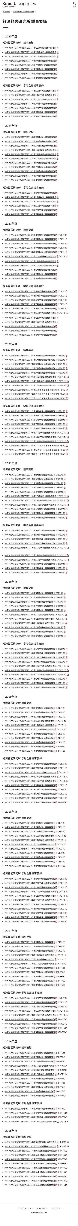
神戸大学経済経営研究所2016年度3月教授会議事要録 (29, 1052)
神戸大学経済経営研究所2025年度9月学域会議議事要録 (30, 103)
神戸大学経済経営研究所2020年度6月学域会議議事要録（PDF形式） (35, 653)
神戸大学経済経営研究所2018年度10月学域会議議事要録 (30, 900)
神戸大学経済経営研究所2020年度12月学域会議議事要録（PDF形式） (36, 674)
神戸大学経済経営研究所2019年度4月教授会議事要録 (29, 750)
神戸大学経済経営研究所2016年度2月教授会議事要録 (29, 1057)
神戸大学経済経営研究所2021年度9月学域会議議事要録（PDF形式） (35, 543)
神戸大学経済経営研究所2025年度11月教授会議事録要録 (30, 52)
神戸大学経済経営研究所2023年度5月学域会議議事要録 (30, 295)
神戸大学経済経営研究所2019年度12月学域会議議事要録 (30, 772)
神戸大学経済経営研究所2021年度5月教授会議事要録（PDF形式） (34, 479)
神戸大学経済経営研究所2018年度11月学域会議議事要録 (30, 895)
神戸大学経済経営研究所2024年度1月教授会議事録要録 (30, 145)
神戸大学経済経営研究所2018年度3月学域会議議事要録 (30, 878)
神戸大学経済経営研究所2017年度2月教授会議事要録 (29, 946)
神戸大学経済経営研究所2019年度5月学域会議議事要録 (30, 798)
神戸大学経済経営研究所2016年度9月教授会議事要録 (29, 1078)
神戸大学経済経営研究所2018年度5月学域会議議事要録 (30, 917)
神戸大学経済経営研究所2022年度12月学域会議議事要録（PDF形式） (36, 441)
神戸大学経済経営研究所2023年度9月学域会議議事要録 (30, 308)
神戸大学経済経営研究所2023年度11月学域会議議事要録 (30, 317)
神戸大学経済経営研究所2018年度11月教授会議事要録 (29, 840)
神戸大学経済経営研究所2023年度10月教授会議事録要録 (30, 256)
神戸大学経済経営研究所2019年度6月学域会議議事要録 (30, 793)
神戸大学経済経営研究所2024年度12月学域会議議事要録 (30, 197)
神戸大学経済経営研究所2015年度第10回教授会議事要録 (30, 1146)
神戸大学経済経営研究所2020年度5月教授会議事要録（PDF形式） (34, 597)
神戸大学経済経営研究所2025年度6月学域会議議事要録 (30, 112)
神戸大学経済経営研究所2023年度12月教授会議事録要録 (30, 265)
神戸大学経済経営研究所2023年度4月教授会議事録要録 (30, 235)
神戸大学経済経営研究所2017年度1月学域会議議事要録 (30, 1006)
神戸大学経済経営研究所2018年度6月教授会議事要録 (29, 857)
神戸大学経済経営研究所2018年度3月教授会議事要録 (29, 823)
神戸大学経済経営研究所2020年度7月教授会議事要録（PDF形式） (34, 605)
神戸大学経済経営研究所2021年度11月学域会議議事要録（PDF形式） (36, 555)
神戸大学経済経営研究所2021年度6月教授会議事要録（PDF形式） (34, 483)
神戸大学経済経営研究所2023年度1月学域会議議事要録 (30, 326)
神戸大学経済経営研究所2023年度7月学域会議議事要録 (30, 304)
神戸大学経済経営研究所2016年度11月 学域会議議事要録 (31, 1121)
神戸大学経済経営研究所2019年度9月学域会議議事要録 (30, 785)
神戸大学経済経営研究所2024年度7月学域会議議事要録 (30, 210)
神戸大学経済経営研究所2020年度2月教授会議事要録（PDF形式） (34, 631)
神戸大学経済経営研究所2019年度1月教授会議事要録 (29, 716)
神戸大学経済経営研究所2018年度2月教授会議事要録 (29, 827)
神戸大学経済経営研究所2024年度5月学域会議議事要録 (30, 214)
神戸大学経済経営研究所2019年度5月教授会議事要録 (29, 746)
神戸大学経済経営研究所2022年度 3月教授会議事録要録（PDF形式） (35, 398)
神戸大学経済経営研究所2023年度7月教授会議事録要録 (30, 247)
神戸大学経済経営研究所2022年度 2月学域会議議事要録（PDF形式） (35, 449)
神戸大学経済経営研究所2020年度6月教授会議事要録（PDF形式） (34, 601)
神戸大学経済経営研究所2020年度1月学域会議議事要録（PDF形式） (35, 678)
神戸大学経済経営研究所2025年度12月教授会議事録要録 (30, 47)
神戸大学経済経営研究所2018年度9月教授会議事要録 (29, 848)
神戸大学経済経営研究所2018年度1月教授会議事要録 (29, 831)
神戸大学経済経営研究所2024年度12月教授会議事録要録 (30, 150)
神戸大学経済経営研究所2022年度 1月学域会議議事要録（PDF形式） (35, 445)
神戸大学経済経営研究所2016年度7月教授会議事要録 (29, 1082)
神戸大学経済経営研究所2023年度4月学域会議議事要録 (30, 291)
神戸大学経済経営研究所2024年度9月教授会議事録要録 (30, 162)
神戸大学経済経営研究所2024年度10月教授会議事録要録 (30, 158)
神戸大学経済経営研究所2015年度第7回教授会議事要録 (30, 1159)
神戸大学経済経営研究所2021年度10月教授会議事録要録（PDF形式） (36, 496)
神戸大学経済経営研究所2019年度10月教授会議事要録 (29, 729)
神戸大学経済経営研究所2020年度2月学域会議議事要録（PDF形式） (35, 683)
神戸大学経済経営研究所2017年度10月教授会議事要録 (29, 963)
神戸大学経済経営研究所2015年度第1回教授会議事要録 (30, 1184)
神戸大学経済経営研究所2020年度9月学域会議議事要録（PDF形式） (35, 661)
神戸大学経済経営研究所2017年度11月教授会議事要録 (29, 959)
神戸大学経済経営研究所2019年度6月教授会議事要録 (29, 742)
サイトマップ (55, 1208)
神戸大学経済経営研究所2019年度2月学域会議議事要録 (30, 768)
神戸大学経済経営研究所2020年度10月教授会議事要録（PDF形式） (35, 614)
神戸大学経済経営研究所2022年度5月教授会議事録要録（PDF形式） (35, 359)
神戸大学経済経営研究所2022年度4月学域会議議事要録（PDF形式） (35, 411)
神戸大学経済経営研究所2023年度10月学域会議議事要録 (30, 312)
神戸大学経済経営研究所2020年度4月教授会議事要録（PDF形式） (34, 593)
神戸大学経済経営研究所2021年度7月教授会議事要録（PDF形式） (34, 487)
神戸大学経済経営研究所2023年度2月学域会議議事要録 (30, 330)
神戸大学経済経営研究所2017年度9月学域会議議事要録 (30, 1019)
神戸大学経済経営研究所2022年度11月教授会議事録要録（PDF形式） (36, 381)
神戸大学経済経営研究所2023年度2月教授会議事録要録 (30, 274)
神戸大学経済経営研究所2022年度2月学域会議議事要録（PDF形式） (35, 568)
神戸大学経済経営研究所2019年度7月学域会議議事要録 (30, 789)
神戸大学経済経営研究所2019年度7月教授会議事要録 (29, 738)
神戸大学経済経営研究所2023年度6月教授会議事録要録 (30, 243)
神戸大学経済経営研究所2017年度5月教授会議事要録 (29, 980)
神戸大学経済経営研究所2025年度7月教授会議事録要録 (30, 65)
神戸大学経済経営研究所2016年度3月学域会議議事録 (29, 1108)
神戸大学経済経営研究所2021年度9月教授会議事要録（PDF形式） (34, 491)
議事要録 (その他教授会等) (23, 11)
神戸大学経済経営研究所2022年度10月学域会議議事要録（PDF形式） (36, 432)
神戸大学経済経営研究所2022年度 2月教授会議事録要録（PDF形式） (35, 394)
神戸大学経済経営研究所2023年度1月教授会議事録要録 (30, 269)
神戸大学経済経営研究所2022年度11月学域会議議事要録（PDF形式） (36, 436)
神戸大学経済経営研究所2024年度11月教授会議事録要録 (30, 154)
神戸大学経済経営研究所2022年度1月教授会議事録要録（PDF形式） (35, 508)
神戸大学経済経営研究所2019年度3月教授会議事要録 (29, 708)
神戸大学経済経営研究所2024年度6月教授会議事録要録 (30, 171)
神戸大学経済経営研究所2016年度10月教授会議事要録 (29, 1074)
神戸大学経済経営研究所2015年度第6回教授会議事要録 (30, 1163)
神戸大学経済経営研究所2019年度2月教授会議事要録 (29, 712)
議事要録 (6, 11)
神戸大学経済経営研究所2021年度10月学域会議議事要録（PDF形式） (36, 547)
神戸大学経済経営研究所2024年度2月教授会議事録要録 (30, 141)
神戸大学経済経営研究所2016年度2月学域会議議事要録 (30, 1112)
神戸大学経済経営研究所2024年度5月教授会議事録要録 (30, 175)
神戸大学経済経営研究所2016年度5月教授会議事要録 (29, 1091)
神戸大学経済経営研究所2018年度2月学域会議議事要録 (30, 883)
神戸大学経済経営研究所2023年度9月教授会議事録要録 (30, 252)
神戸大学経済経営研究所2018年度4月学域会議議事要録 (30, 921)
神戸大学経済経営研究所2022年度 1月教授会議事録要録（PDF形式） (35, 389)
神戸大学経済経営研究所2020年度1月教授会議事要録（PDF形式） (34, 627)
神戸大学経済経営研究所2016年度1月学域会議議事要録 (30, 1117)
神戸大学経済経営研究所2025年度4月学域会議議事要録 (30, 116)
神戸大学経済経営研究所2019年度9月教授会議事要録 (29, 733)
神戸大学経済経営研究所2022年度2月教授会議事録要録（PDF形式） (35, 513)
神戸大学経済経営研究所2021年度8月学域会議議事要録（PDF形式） (35, 539)
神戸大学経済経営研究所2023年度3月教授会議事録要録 (30, 278)
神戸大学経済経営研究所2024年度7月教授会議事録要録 (30, 167)
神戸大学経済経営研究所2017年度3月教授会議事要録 (29, 942)
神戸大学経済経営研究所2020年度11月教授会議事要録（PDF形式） (35, 618)
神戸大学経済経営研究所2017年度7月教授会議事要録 (29, 972)
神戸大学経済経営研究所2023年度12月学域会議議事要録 (30, 322)
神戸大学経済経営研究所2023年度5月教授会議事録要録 (30, 239)
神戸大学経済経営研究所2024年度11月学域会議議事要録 (30, 201)
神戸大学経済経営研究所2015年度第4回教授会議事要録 (30, 1172)
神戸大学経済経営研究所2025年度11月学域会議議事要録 (30, 95)
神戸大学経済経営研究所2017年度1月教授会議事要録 (29, 950)
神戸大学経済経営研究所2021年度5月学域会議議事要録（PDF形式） (35, 534)
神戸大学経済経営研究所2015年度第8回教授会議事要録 (30, 1155)
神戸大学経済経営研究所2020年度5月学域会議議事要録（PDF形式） (35, 648)
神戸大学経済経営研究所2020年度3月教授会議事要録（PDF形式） (34, 636)
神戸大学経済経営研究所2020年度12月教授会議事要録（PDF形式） (35, 623)
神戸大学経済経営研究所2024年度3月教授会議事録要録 (30, 137)
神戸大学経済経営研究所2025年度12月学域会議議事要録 (30, 90)
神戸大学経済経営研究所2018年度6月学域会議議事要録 (30, 913)
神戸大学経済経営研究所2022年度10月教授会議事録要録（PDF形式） (36, 377)
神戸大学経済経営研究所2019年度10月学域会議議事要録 (30, 781)
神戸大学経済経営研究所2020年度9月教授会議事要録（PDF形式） (34, 610)
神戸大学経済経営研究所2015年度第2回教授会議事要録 (30, 1180)
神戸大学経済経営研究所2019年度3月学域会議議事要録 (30, 763)
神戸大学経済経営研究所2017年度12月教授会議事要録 (29, 955)
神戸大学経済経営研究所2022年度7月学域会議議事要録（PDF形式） (35, 424)
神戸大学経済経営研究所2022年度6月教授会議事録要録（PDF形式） (35, 364)
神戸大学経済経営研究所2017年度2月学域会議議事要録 (30, 1002)
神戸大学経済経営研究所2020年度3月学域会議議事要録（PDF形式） (35, 687)
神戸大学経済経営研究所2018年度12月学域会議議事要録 (30, 891)
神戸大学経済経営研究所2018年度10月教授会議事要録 (29, 844)
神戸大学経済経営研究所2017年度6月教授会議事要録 (29, 976)
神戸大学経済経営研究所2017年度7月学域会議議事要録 (30, 1023)
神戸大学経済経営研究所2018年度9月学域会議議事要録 (30, 904)
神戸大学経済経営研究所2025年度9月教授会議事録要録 (30, 60)
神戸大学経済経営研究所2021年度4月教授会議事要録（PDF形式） (34, 474)
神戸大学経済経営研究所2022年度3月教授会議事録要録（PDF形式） (35, 517)
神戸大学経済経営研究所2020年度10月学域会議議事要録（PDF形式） (36, 666)
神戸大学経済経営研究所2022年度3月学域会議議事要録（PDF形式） (35, 572)
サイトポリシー (42, 1208)
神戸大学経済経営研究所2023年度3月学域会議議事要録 (30, 334)
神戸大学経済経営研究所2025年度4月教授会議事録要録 (30, 77)
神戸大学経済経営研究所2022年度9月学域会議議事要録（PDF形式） (35, 428)
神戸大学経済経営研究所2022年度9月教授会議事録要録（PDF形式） (35, 372)
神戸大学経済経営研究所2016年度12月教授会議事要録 (29, 1065)
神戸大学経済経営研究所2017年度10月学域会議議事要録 (30, 1015)
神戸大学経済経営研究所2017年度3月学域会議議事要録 (30, 997)
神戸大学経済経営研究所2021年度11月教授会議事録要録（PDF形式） (36, 500)
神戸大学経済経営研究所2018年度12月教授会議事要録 (29, 835)
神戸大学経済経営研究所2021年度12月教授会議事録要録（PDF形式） (36, 504)
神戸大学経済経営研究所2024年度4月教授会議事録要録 (30, 179)
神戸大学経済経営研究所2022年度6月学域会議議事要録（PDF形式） (35, 419)
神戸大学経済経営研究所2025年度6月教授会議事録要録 (30, 69)
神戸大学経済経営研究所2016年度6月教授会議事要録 (29, 1087)
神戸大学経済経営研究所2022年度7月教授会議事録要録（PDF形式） (35, 368)
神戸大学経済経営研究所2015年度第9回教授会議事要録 (30, 1150)
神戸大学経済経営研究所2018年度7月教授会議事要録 (29, 852)
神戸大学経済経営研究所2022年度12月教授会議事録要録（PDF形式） (36, 385)
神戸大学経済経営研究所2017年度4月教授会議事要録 (29, 985)
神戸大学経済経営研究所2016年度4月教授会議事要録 (29, 1095)
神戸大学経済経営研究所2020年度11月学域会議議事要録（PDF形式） (36, 670)
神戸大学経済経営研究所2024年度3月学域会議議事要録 (30, 192)
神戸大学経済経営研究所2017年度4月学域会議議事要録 (30, 1032)
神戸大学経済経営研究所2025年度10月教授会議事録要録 (30, 56)
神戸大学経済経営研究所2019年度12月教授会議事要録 (29, 720)
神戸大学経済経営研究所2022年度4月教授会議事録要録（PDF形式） (35, 355)
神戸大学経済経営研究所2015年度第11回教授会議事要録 (30, 1142)
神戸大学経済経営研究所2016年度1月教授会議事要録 (29, 1061)
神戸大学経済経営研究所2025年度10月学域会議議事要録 (30, 99)
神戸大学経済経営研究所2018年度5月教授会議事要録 (29, 861)
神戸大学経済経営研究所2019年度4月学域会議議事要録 (30, 802)
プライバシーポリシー (26, 1208)
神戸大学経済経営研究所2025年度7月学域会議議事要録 (30, 107)
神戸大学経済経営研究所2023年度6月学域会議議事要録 (30, 300)
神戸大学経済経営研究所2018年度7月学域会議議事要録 (30, 908)
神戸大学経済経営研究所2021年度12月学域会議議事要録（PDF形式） (36, 559)
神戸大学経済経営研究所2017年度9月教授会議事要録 (29, 967)
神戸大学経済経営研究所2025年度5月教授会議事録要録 (30, 73)
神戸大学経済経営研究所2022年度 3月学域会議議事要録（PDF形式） (35, 454)
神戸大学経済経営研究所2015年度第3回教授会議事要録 (30, 1176)
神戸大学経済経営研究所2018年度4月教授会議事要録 (29, 865)
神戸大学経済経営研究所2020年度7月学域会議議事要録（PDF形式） (35, 657)
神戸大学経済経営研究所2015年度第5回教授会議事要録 (30, 1167)
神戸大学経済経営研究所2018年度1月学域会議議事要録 (30, 887)
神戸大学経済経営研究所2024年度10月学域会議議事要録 (30, 205)
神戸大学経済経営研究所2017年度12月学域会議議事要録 (30, 1010)
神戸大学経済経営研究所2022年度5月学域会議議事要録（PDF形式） (35, 415)
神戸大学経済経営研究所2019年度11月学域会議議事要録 (30, 776)
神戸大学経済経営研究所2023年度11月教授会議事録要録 (30, 261)
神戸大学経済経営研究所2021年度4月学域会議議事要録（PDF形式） (35, 530)
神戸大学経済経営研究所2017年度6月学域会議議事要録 (30, 1028)
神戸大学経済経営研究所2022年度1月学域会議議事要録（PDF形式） (35, 564)
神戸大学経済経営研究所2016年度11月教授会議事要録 (29, 1069)
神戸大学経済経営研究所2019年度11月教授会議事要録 (29, 725)
